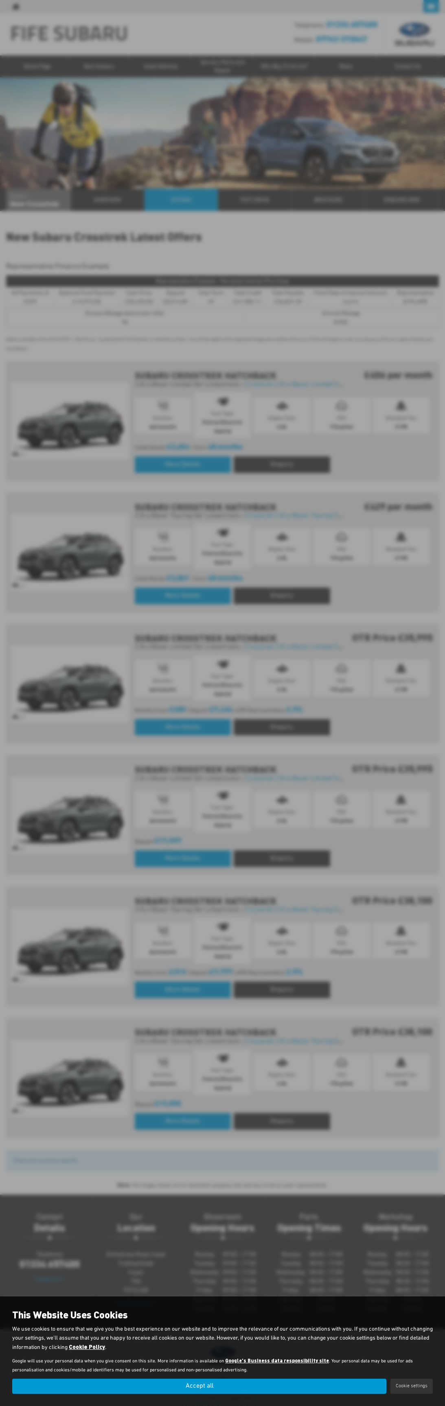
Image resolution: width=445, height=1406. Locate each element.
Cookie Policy (87, 1346)
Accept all (199, 1386)
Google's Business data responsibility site (277, 1360)
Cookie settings (411, 1386)
